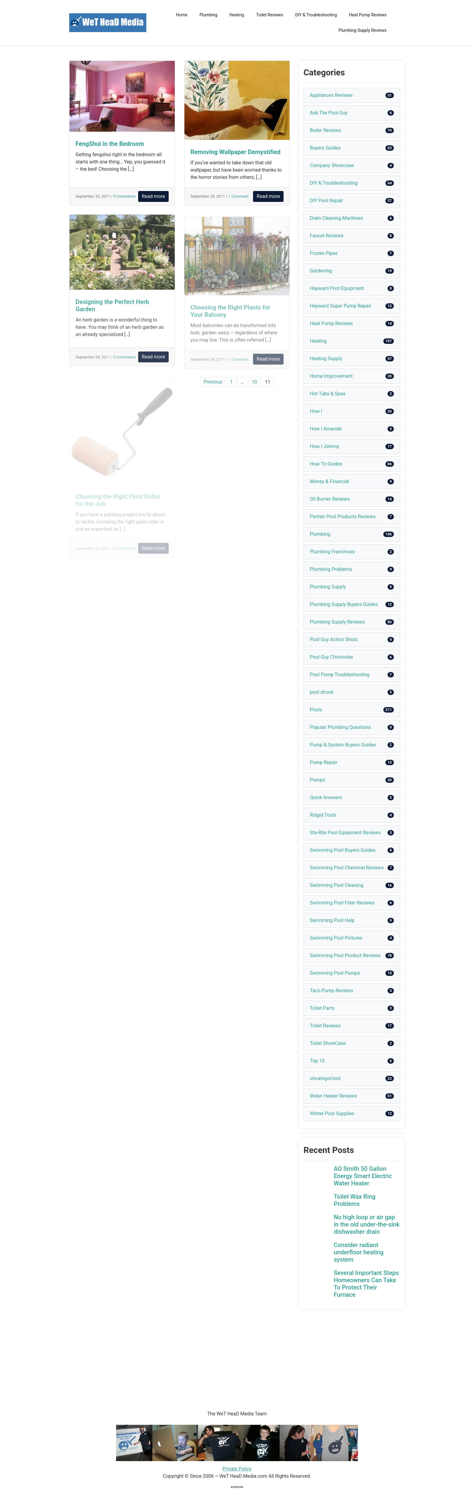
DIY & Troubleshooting (316, 14)
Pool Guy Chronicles (331, 657)
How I (316, 411)
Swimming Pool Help (332, 920)
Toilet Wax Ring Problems (354, 1200)
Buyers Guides (325, 148)
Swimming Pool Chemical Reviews (347, 868)
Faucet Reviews (326, 236)
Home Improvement (331, 376)
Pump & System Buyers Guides (343, 745)
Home (181, 14)
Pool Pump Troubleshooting (339, 674)
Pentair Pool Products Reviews (342, 516)
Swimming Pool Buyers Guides (342, 850)
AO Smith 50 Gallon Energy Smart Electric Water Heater (363, 1176)
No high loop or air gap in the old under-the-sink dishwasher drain (367, 1224)
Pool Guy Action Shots (334, 639)
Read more (153, 196)
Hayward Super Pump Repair (340, 306)
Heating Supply (326, 358)
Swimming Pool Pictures (336, 938)
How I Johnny (324, 446)
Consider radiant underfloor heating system (359, 1252)
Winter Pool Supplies (332, 1113)
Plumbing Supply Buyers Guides (344, 604)
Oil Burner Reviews (330, 499)
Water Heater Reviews (333, 1096)
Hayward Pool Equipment (337, 288)
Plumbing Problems (331, 569)
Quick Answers (326, 797)
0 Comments (125, 196)
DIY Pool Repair (326, 200)
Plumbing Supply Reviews (363, 30)
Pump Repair (323, 762)
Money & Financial (329, 481)
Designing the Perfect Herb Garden (112, 309)
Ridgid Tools (323, 815)
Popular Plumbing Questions (340, 727)
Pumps (317, 780)
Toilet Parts (322, 1008)
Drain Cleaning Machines (336, 218)
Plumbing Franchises (332, 552)
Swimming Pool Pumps (335, 973)
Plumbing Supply (328, 587)
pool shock (321, 692)
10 (254, 382)
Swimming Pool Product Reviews (345, 955)
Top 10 (317, 1061)
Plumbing (208, 14)
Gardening (321, 271)
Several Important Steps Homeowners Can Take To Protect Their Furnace (366, 1283)
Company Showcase (332, 165)
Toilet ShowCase (328, 1043)
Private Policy (237, 1469)
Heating (236, 14)
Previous (212, 382)
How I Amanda (326, 429)
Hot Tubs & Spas (328, 394)
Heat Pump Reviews (368, 14)
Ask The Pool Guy (329, 113)
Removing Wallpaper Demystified (235, 152)
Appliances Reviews (331, 95)
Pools (316, 710)
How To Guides (326, 464)
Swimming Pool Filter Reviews (342, 903)
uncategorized (325, 1078)
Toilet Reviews (269, 14)
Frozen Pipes (324, 253)
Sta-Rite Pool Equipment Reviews (345, 832)
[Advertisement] (181, 1351)
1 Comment (238, 196)
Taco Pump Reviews (331, 990)
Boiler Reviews (325, 130)
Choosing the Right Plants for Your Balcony (230, 315)
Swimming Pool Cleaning (336, 885)
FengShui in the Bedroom (110, 143)
